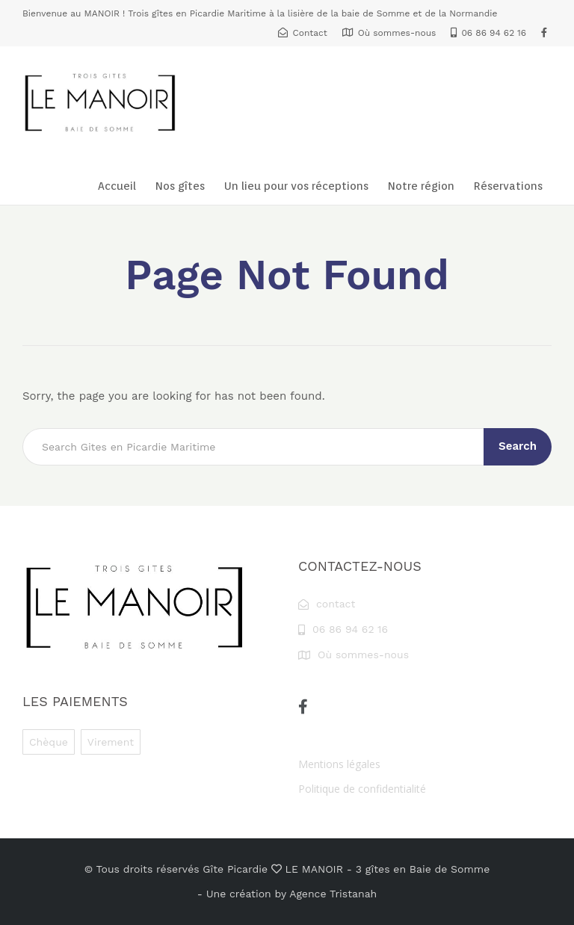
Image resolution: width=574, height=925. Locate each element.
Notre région (421, 186)
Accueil (117, 186)
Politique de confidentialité (362, 789)
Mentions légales (339, 764)
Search (518, 446)
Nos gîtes (180, 186)
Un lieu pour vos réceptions (296, 186)
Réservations (508, 186)
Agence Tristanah (333, 894)
